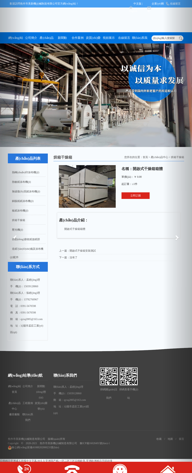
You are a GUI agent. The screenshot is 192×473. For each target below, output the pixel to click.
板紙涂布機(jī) (20, 210)
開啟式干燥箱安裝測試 (83, 250)
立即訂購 (135, 195)
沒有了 (73, 257)
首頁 (145, 157)
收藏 (159, 439)
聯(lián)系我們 (140, 39)
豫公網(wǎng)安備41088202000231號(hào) (33, 447)
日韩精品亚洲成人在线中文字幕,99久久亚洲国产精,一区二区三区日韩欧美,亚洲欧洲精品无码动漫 (56, 461)
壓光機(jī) (17, 229)
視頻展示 (109, 37)
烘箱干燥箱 (18, 220)
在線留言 (124, 37)
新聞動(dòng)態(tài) (62, 39)
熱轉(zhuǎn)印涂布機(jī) (25, 172)
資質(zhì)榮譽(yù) (93, 39)
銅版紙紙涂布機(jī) (23, 201)
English (133, 11)
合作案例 (78, 37)
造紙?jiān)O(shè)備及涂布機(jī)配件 (27, 250)
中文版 (137, 3)
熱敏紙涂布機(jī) (21, 182)
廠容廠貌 (14, 414)
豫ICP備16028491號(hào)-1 (95, 443)
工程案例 (27, 403)
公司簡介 (31, 37)
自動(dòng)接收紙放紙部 (26, 239)
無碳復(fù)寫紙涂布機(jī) (26, 191)
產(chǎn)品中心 (47, 39)
